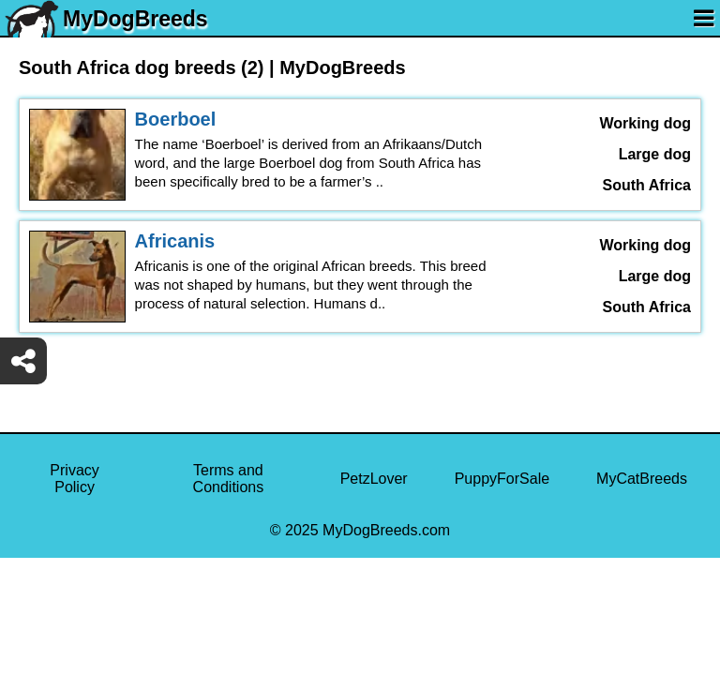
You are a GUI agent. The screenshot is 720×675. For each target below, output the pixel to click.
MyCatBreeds (641, 479)
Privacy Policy (74, 478)
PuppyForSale (502, 479)
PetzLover (374, 479)
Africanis (175, 241)
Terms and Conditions (228, 478)
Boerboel (176, 119)
